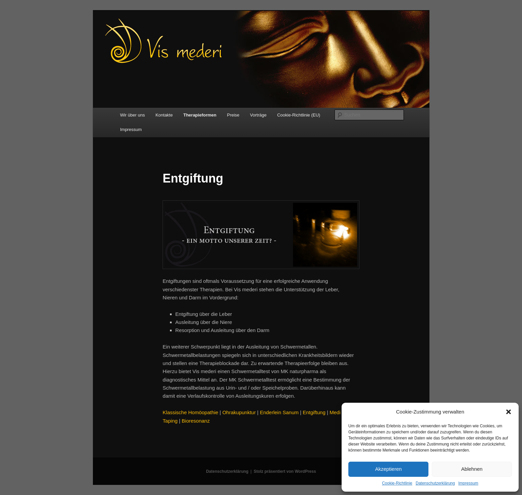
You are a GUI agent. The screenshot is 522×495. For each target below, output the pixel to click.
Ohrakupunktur (239, 412)
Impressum (468, 483)
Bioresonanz (196, 421)
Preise (233, 115)
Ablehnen (471, 469)
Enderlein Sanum (279, 412)
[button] (508, 411)
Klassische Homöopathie (190, 412)
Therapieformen (199, 115)
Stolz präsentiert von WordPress (285, 471)
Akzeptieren (388, 469)
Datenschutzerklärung (435, 483)
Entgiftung (314, 412)
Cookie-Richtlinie (397, 483)
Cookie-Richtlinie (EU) (298, 115)
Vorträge (258, 115)
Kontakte (164, 115)
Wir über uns (132, 115)
